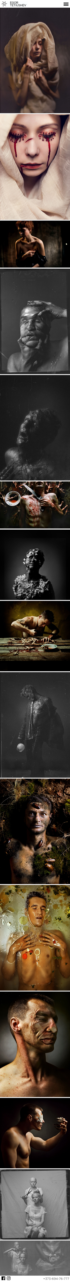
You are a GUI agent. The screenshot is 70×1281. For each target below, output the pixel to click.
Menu (66, 4)
